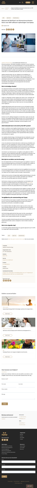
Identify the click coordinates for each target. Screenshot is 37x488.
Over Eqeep (22, 437)
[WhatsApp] (13, 29)
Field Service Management (6, 450)
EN (19, 2)
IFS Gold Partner (16, 481)
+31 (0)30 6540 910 (22, 416)
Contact (28, 2)
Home (3, 8)
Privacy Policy (10, 481)
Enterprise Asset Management (7, 447)
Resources (22, 449)
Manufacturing (15, 17)
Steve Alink (29, 182)
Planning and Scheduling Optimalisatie (8, 452)
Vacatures (3, 418)
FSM (3, 328)
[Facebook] (9, 29)
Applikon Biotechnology (7, 62)
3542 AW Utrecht (22, 424)
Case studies (22, 447)
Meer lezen (7, 313)
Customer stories (7, 9)
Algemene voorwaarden (25, 481)
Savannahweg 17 (22, 422)
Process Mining (4, 453)
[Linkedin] (11, 29)
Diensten (21, 434)
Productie (6, 307)
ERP (3, 17)
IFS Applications (6, 264)
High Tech (8, 17)
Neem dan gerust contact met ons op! (16, 239)
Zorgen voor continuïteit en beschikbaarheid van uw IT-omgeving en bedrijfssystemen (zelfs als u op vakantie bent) (18, 273)
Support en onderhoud (8, 259)
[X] (7, 29)
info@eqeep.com (22, 418)
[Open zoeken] (22, 2)
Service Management (8, 328)
